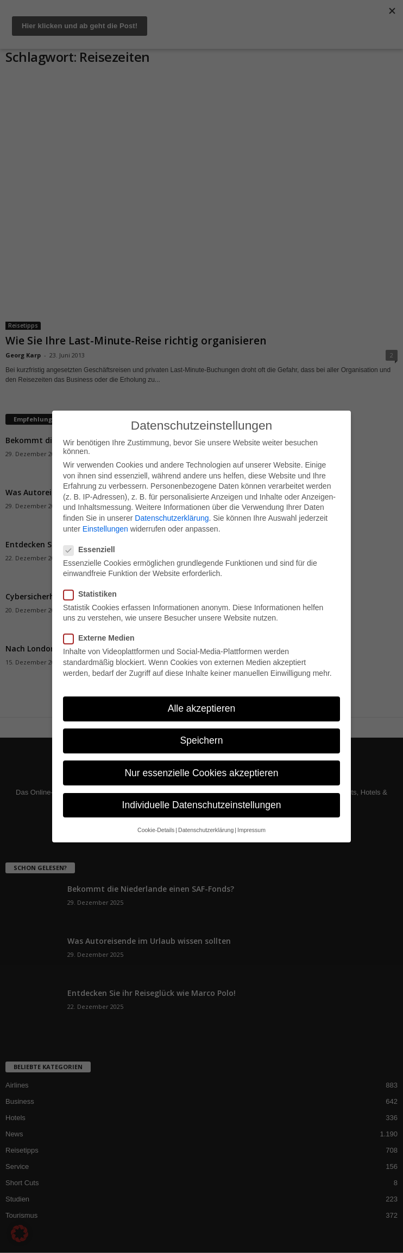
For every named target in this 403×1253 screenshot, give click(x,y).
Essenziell (92, 549)
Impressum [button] (251, 830)
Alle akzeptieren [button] (202, 708)
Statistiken (93, 594)
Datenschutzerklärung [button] (206, 830)
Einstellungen (105, 529)
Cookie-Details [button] (155, 830)
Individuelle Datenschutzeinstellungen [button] (201, 805)
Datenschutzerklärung (172, 518)
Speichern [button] (201, 740)
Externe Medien (102, 638)
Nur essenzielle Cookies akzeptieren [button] (201, 773)
